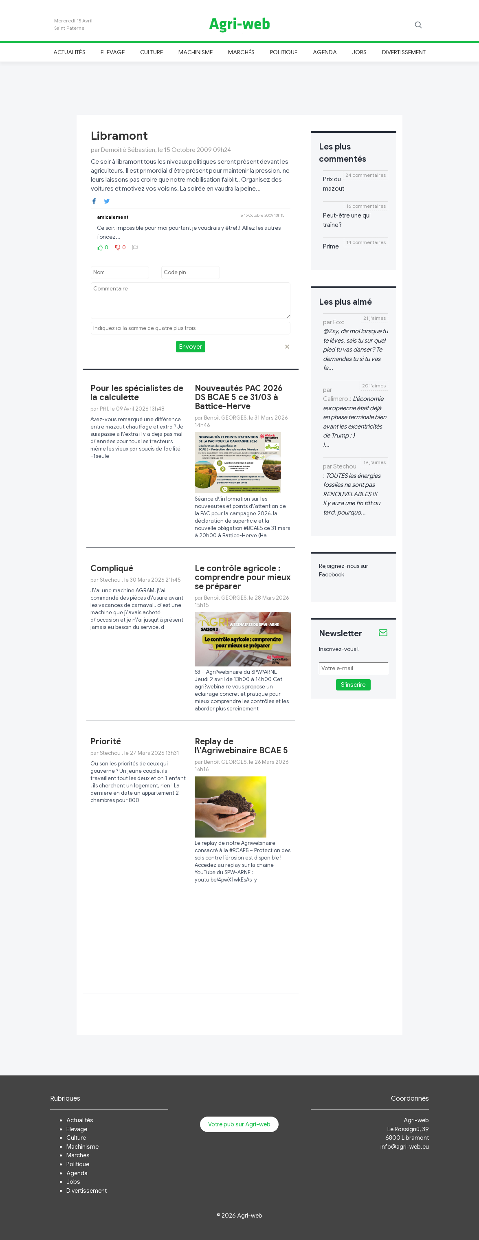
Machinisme (195, 52)
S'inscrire (353, 684)
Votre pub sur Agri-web (239, 1124)
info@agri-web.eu (404, 1146)
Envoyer (190, 346)
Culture (151, 52)
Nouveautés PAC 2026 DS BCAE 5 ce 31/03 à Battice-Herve (239, 397)
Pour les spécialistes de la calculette (136, 392)
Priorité (105, 742)
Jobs (359, 52)
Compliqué (111, 568)
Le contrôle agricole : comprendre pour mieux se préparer (242, 577)
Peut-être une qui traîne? (347, 220)
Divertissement (404, 52)
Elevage (112, 52)
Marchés (241, 52)
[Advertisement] (239, 87)
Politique (284, 52)
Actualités (69, 52)
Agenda (325, 52)
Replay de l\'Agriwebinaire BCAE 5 (241, 746)
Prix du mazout (333, 184)
